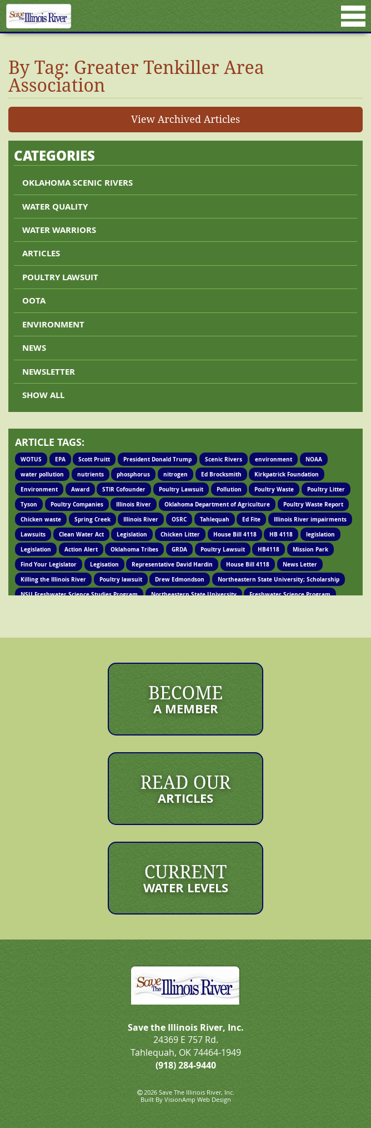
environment (273, 459)
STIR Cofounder (124, 489)
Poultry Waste (274, 489)
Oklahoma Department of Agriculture (217, 504)
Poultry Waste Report (313, 504)
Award (80, 489)
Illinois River (133, 504)
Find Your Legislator (49, 564)
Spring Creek (92, 519)
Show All (43, 395)
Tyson (29, 504)
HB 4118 (281, 534)
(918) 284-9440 (186, 1065)
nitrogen (175, 474)
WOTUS (31, 459)
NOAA (313, 459)
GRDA (179, 549)
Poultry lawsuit (60, 277)
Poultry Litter (326, 489)
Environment (53, 324)
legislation (320, 534)
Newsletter (48, 371)
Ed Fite (251, 519)
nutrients (90, 474)
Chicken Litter (180, 534)
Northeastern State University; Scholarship (278, 579)
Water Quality (55, 206)
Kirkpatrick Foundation (286, 474)
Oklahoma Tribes (134, 549)
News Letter (300, 564)
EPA (60, 459)
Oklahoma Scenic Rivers (77, 182)
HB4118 (268, 549)
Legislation (132, 534)
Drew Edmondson (179, 579)
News (34, 348)
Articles (41, 253)
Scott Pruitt (94, 459)
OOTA (34, 300)
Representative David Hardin (172, 564)
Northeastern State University (194, 594)
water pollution (42, 474)
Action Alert (81, 549)
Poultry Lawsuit (181, 489)
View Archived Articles (185, 119)
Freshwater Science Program (289, 594)
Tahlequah (214, 519)
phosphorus (133, 474)
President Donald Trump (157, 459)
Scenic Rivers (223, 459)
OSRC (179, 519)
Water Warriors (59, 230)
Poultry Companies (77, 504)
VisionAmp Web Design (197, 1099)
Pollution (229, 489)
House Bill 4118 (235, 534)
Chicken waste (41, 519)
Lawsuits (33, 534)
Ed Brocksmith (221, 474)
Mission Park (310, 549)
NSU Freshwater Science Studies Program (79, 594)
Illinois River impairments (310, 519)
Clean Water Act (81, 534)
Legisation (104, 564)
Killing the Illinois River (53, 579)
